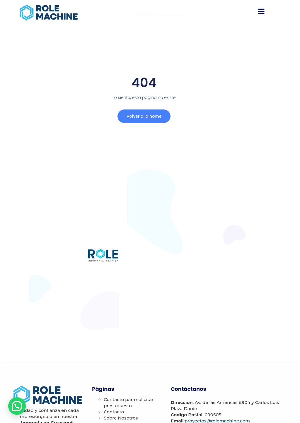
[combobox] (160, 12)
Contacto (114, 412)
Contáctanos (188, 389)
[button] (17, 406)
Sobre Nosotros (121, 418)
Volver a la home (143, 117)
